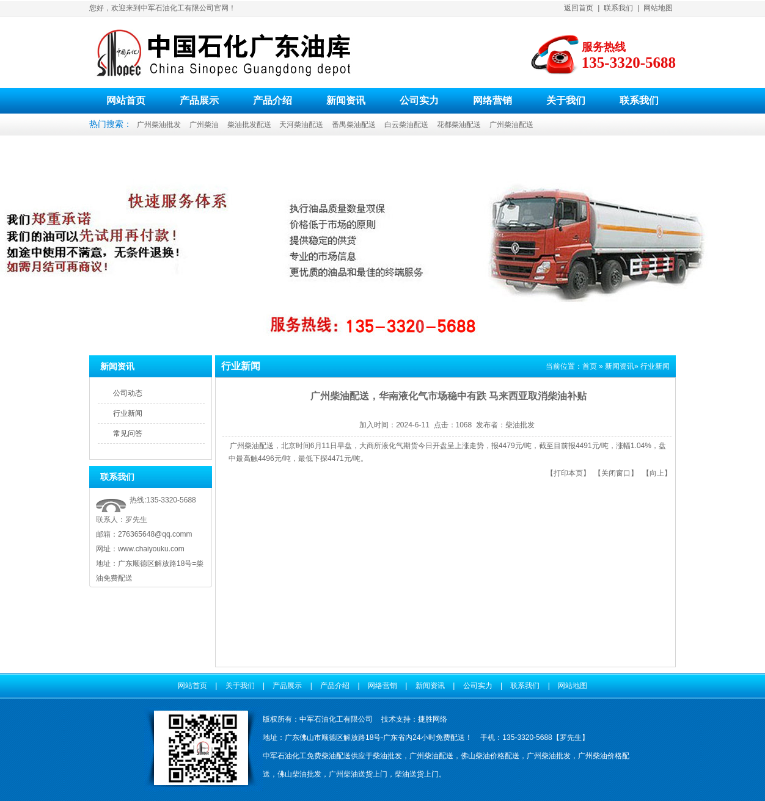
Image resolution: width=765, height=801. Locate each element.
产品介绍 (272, 100)
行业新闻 (127, 413)
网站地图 (658, 8)
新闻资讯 (345, 100)
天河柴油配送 (301, 124)
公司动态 (127, 393)
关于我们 (565, 100)
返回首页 (578, 8)
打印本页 (568, 473)
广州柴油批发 (159, 124)
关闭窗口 (616, 473)
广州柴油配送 (511, 124)
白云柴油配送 (406, 124)
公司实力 (419, 100)
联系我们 (618, 8)
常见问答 (127, 433)
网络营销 (492, 100)
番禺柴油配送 (354, 124)
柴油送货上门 (417, 774)
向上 (657, 473)
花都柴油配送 (459, 124)
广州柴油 (204, 124)
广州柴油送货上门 (358, 774)
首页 (589, 366)
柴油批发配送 (249, 124)
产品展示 (199, 100)
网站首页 (125, 100)
